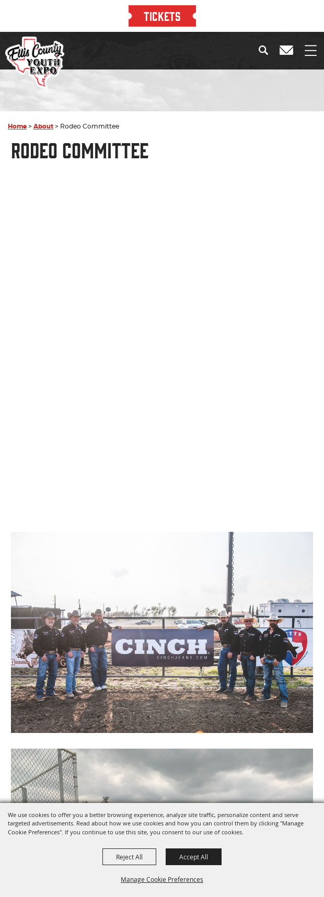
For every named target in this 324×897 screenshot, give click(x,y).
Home (17, 126)
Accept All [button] (193, 857)
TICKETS (162, 15)
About (43, 126)
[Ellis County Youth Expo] (34, 63)
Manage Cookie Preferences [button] (162, 879)
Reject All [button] (129, 857)
